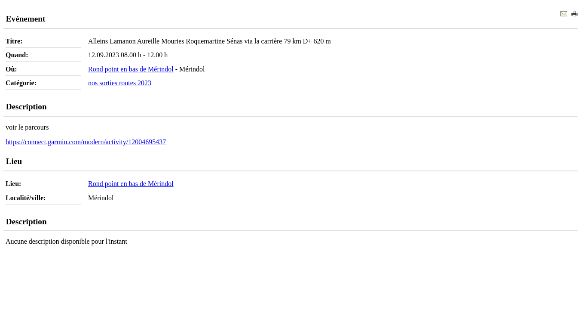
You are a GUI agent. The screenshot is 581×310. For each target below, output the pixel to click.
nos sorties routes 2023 (119, 83)
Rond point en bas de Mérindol (131, 69)
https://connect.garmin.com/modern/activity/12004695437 (86, 142)
